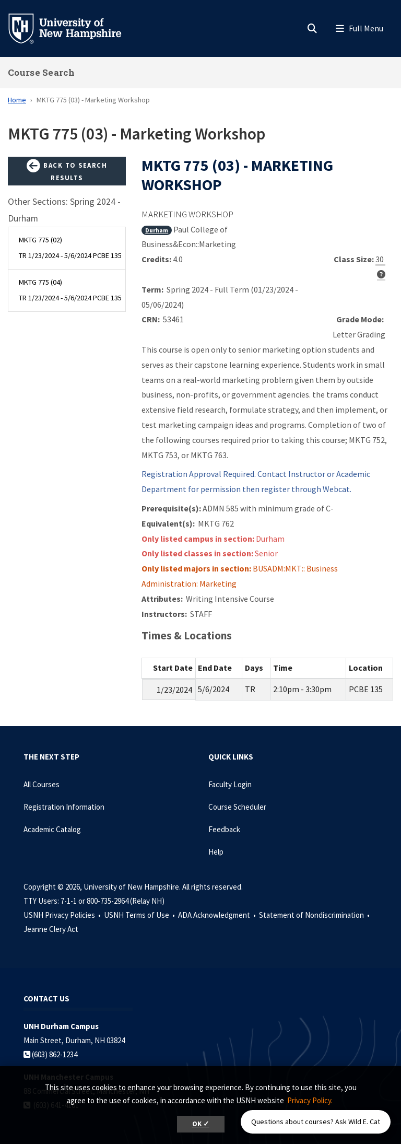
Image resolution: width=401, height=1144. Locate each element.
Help (215, 852)
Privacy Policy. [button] (310, 1100)
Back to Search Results (67, 170)
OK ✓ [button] (200, 1123)
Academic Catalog (52, 829)
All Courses (41, 784)
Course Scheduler (237, 807)
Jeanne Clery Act (50, 929)
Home (17, 99)
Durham (156, 230)
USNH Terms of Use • (140, 915)
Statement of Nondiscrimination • (315, 915)
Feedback (224, 829)
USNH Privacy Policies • (62, 915)
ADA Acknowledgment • (217, 915)
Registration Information (63, 807)
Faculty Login (230, 784)
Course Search (41, 72)
